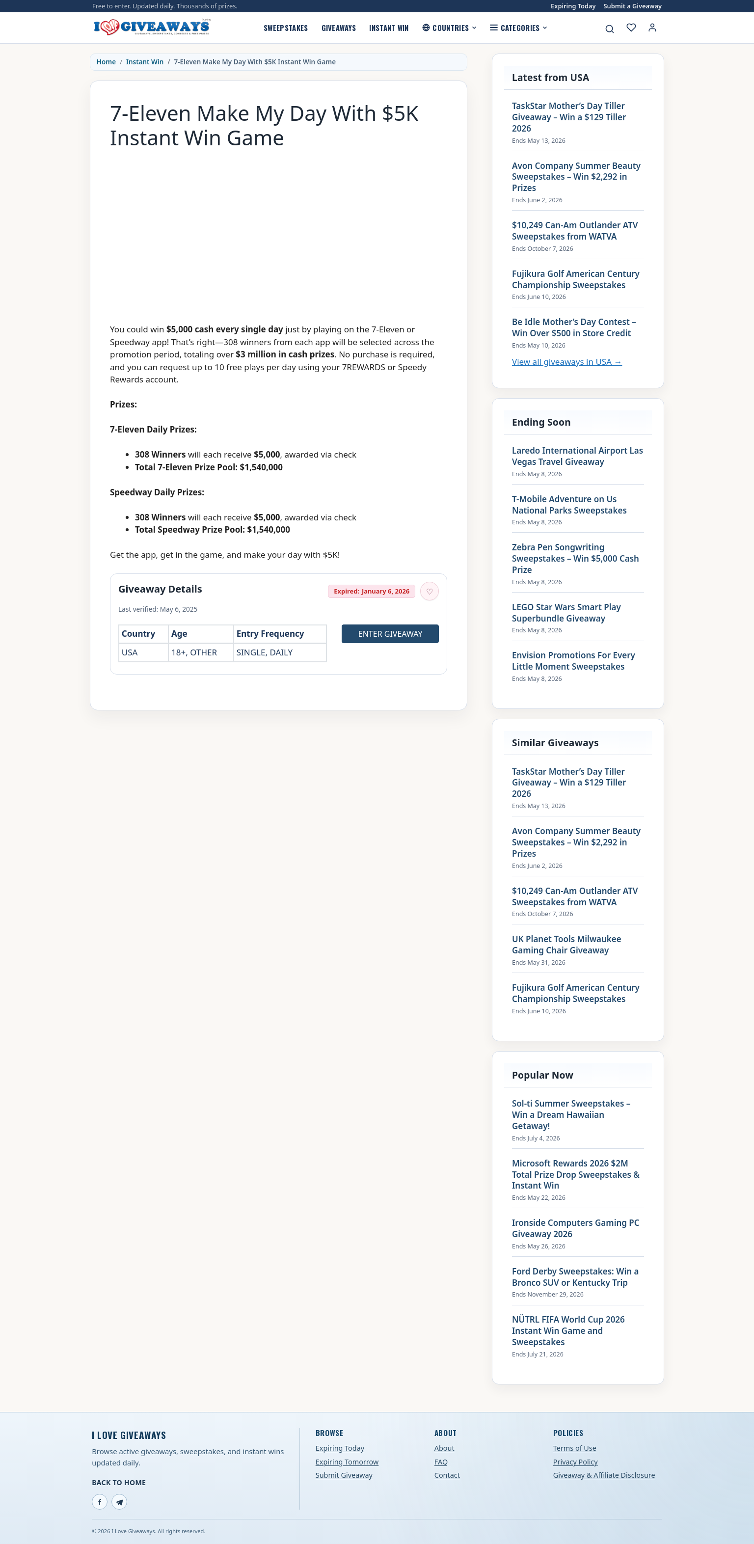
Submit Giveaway (344, 1475)
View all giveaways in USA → (567, 361)
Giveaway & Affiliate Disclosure (604, 1475)
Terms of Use (574, 1448)
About (444, 1448)
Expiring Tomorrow (347, 1461)
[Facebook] (100, 1502)
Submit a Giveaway (633, 6)
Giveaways (339, 27)
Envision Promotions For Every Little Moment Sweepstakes (573, 661)
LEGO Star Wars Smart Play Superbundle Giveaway (566, 613)
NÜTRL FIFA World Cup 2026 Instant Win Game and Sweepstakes (568, 1331)
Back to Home (119, 1482)
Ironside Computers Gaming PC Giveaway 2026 (576, 1229)
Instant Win (388, 27)
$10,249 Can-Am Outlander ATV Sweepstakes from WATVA (575, 231)
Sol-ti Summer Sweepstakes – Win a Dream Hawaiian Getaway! (571, 1115)
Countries (449, 27)
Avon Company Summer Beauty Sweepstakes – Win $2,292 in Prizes (576, 177)
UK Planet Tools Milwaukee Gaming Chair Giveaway (566, 945)
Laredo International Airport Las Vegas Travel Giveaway (577, 456)
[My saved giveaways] (631, 27)
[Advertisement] (278, 225)
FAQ (441, 1461)
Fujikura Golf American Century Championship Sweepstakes (576, 280)
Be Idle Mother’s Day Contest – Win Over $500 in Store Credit (574, 328)
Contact (447, 1475)
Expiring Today (573, 6)
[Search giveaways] (609, 29)
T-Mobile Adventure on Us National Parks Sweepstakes (569, 505)
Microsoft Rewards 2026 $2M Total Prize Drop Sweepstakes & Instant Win (576, 1175)
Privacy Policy (575, 1461)
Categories (518, 27)
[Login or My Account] (652, 27)
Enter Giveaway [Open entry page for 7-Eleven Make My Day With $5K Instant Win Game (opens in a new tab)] (390, 633)
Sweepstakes (286, 27)
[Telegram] (119, 1502)
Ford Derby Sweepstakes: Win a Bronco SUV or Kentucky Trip (575, 1277)
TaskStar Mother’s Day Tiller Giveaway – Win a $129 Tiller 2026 (569, 117)
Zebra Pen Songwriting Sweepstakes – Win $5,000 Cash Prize (575, 558)
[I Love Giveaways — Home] (151, 27)
